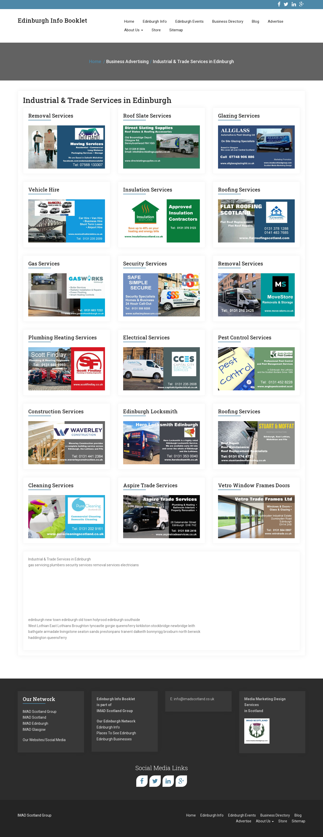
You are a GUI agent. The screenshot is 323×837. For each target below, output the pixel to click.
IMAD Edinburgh (35, 723)
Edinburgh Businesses (114, 739)
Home (129, 21)
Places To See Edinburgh (116, 733)
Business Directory (227, 21)
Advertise (275, 21)
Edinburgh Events (189, 21)
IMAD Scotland (34, 717)
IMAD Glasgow (34, 729)
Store (156, 30)
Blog (255, 21)
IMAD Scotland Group (40, 712)
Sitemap (176, 30)
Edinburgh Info (155, 21)
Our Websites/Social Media (44, 740)
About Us (133, 30)
